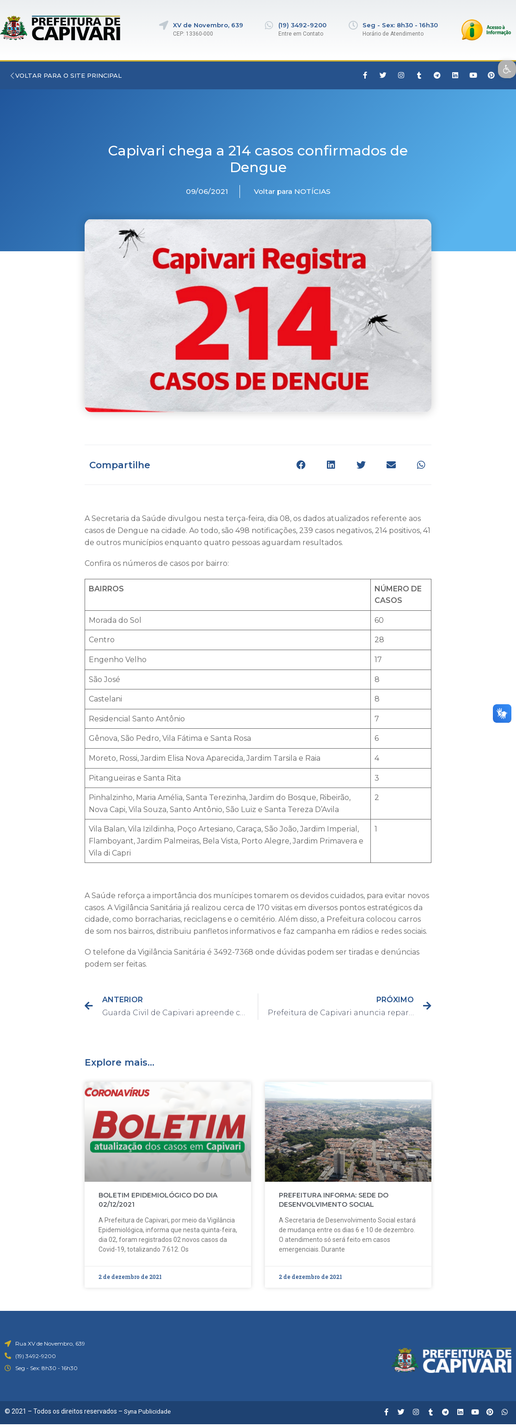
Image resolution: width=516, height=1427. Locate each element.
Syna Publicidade (149, 1413)
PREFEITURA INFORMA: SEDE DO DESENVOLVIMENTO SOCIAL (333, 1201)
